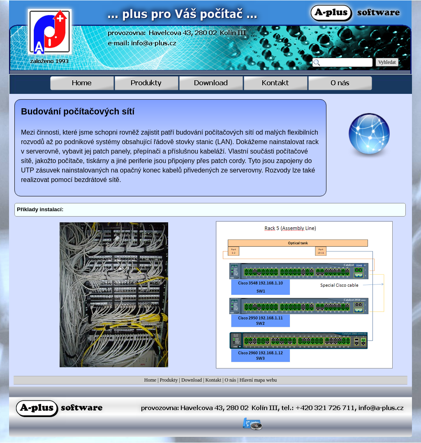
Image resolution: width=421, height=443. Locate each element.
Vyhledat (387, 62)
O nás (230, 380)
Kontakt (213, 380)
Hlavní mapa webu (258, 380)
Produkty (169, 380)
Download (191, 380)
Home (150, 380)
